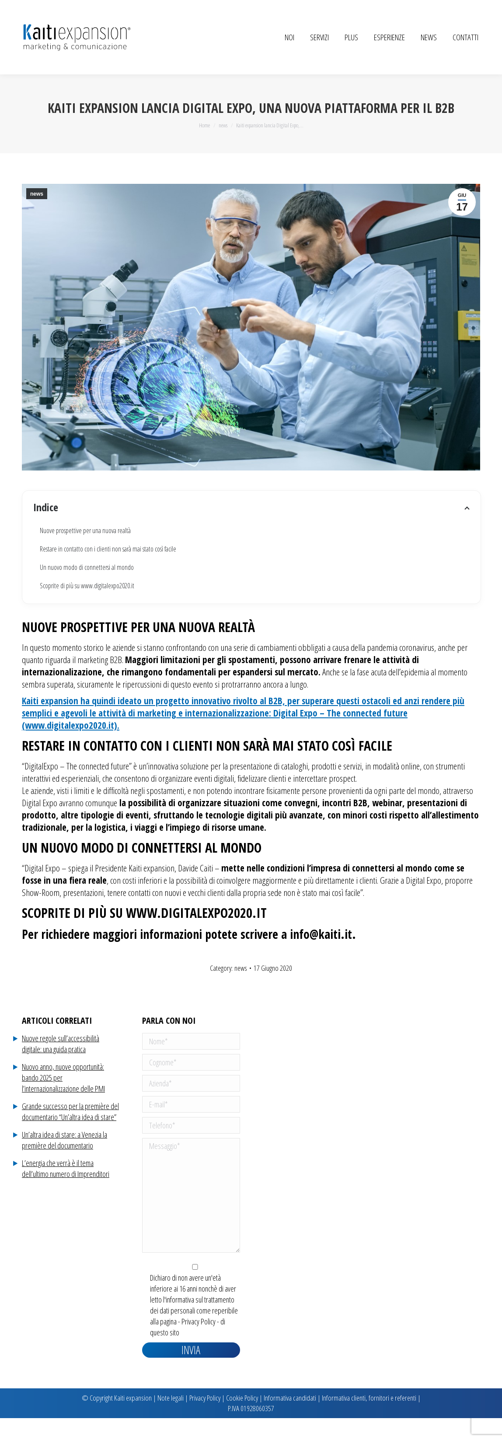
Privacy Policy (198, 1343)
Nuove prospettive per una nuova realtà (85, 552)
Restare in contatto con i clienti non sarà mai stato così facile (108, 571)
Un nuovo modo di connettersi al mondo (87, 589)
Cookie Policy (242, 1420)
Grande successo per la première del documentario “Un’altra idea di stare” (70, 1133)
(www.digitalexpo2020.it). (70, 747)
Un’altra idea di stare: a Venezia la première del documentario (64, 1162)
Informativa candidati (290, 1420)
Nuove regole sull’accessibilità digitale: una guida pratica (60, 1065)
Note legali (170, 1420)
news (36, 216)
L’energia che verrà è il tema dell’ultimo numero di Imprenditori (65, 1190)
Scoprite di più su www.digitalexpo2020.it (87, 607)
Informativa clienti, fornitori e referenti (369, 1420)
